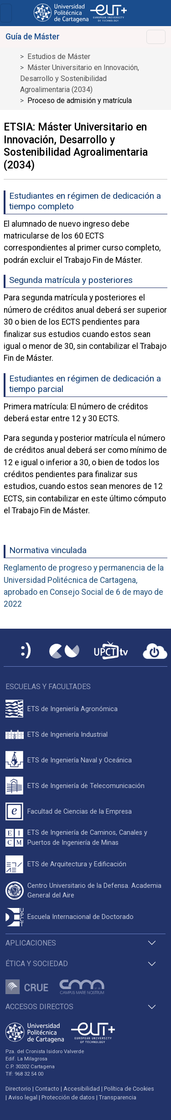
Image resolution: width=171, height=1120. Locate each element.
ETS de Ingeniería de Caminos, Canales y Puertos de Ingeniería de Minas (87, 838)
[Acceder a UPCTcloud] (155, 651)
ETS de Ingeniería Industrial (67, 735)
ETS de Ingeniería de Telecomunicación (86, 786)
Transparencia (117, 1097)
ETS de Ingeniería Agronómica (72, 709)
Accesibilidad (81, 1088)
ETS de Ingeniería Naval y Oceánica (79, 760)
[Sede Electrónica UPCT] (26, 651)
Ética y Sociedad (36, 963)
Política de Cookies (129, 1088)
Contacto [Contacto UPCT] (47, 1088)
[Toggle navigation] (6, 13)
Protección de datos (68, 1097)
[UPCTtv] (111, 651)
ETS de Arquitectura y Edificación (76, 864)
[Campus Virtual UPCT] (64, 651)
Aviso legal (22, 1097)
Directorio (18, 1088)
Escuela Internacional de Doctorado (80, 917)
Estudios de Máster (58, 56)
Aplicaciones (30, 943)
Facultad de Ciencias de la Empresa (79, 812)
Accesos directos (39, 1006)
